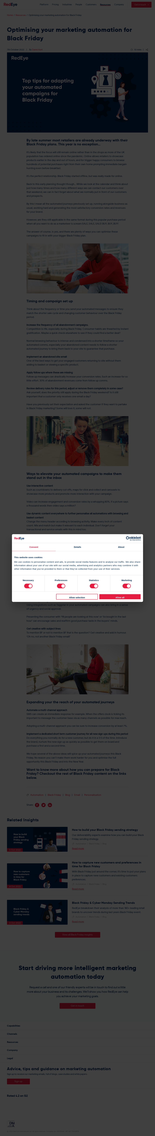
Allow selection (77, 597)
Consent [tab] (33, 547)
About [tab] (121, 547)
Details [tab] (77, 547)
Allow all (120, 597)
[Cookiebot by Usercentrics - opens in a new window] (128, 538)
